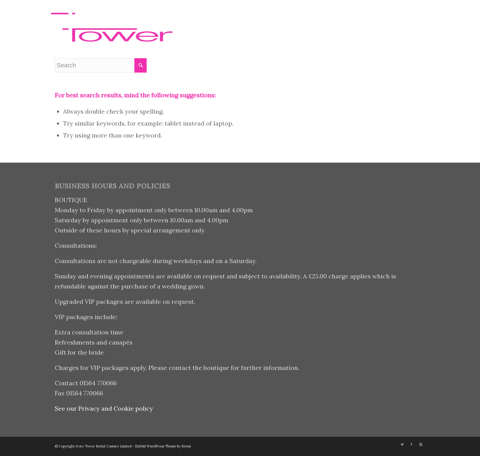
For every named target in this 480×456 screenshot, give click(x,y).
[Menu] (317, 22)
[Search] (303, 22)
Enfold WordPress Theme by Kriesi (163, 446)
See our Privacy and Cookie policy (104, 408)
